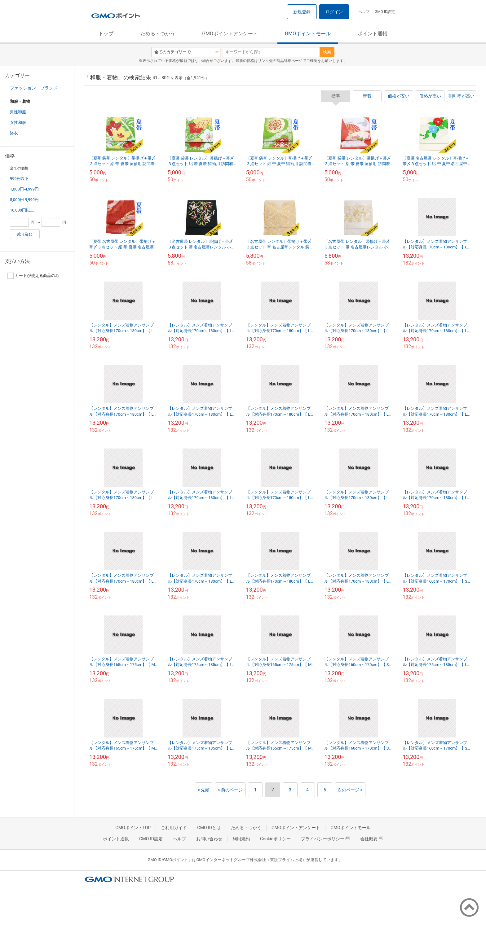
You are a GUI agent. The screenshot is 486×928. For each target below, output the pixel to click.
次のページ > (350, 789)
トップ (106, 34)
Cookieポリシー (275, 838)
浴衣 (14, 133)
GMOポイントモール (308, 34)
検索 (327, 52)
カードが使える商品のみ (33, 276)
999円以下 (19, 178)
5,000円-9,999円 (24, 199)
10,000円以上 (22, 210)
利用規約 (241, 838)
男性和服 (18, 112)
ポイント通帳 (372, 34)
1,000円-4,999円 (24, 189)
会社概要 (371, 838)
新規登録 (302, 11)
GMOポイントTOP (133, 827)
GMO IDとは (209, 827)
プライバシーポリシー (325, 838)
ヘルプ (363, 12)
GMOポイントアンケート (230, 34)
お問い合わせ (209, 838)
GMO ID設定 (385, 12)
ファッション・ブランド (34, 87)
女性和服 (18, 122)
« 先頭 (204, 789)
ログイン (334, 11)
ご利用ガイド (174, 827)
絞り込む (24, 234)
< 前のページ (230, 789)
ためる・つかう (157, 34)
